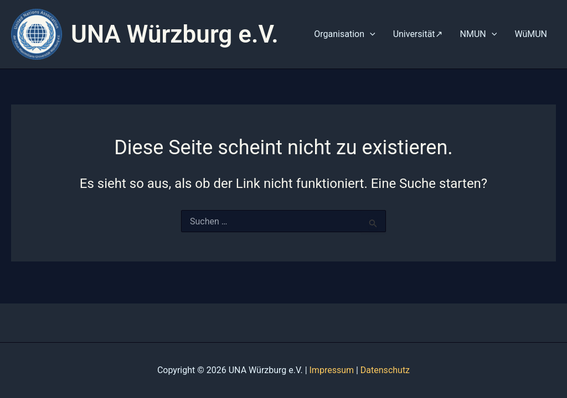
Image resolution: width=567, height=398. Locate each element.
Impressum (332, 370)
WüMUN (530, 34)
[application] (369, 34)
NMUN (478, 34)
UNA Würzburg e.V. (175, 34)
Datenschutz (385, 370)
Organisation (344, 34)
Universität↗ (417, 34)
